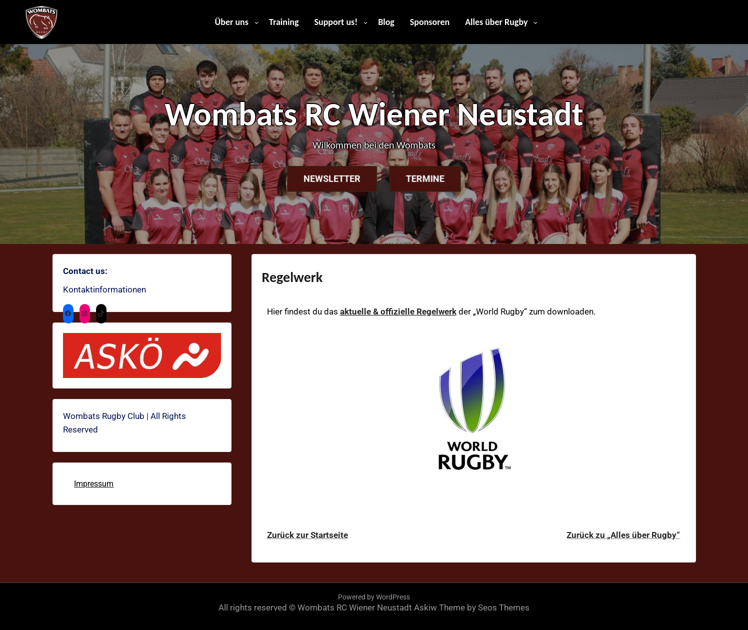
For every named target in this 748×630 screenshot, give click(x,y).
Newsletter (324, 179)
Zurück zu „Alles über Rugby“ (623, 535)
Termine (432, 179)
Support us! (336, 22)
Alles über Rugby (496, 22)
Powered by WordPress (374, 597)
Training (284, 22)
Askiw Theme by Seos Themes (472, 607)
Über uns (231, 22)
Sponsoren (430, 22)
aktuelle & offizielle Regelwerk (398, 311)
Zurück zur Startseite (307, 535)
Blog (386, 22)
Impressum (94, 483)
